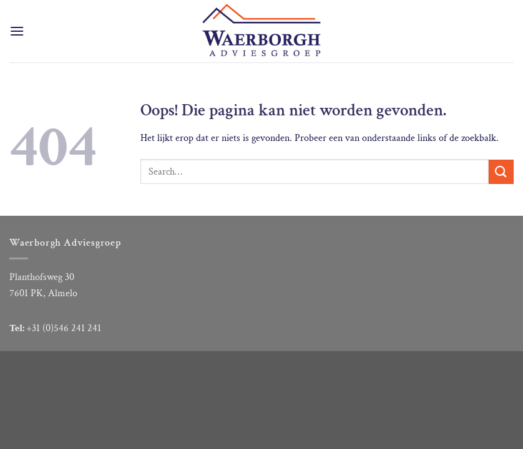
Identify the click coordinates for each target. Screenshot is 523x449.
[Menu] (16, 31)
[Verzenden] (501, 172)
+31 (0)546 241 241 (63, 328)
